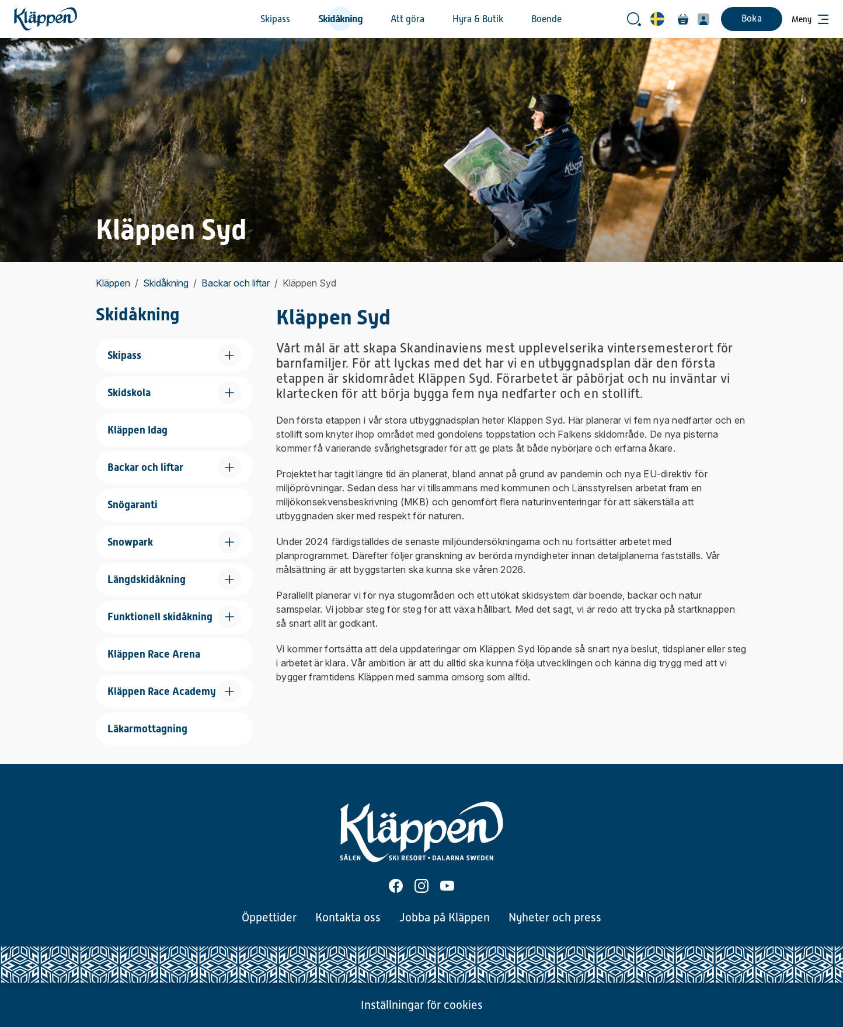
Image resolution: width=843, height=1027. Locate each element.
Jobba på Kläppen (444, 917)
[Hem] (45, 19)
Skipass (275, 19)
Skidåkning (340, 19)
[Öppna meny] (810, 19)
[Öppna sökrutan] (634, 19)
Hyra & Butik (477, 19)
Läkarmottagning (147, 728)
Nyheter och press (554, 917)
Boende (546, 19)
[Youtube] (447, 886)
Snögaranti (132, 504)
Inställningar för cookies (422, 1004)
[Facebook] (396, 886)
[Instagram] (421, 886)
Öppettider (269, 917)
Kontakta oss (348, 917)
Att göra (407, 19)
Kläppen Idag (137, 430)
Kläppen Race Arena (153, 654)
